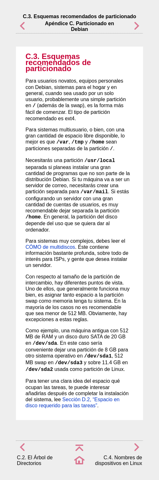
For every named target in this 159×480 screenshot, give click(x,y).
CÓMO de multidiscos (50, 247)
